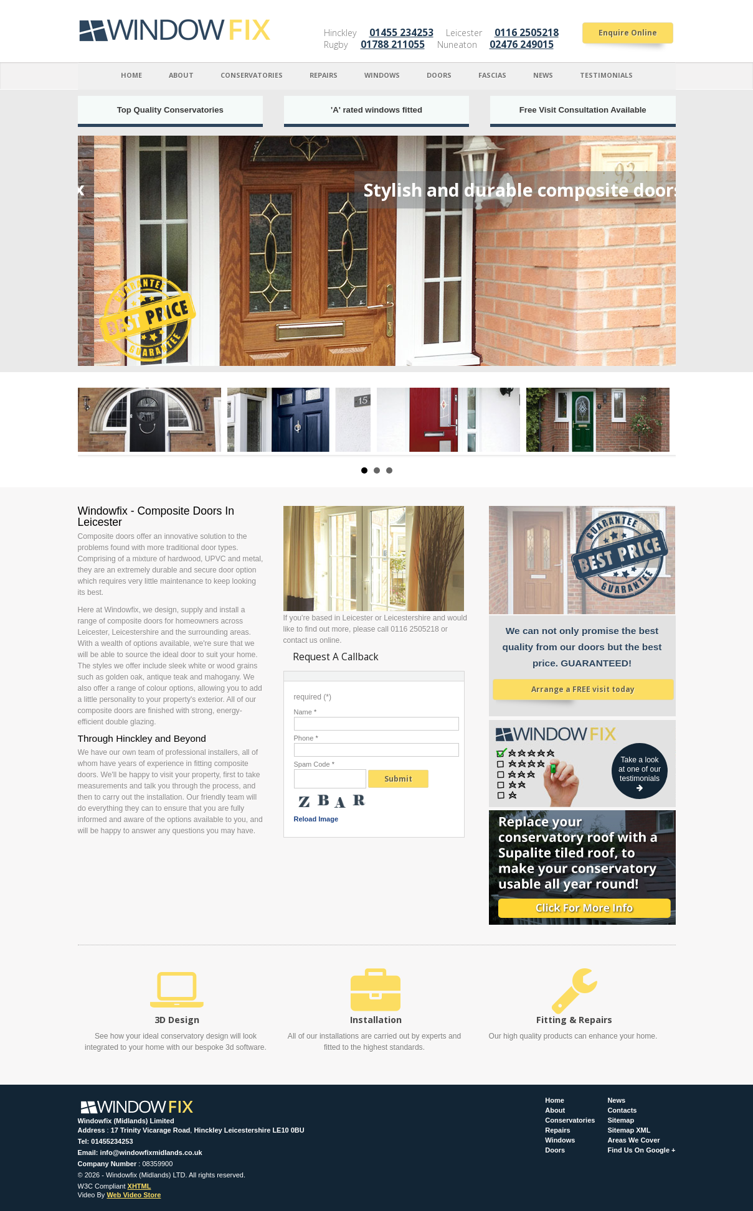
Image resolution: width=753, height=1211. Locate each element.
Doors (439, 75)
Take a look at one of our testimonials (639, 773)
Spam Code (314, 764)
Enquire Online (628, 32)
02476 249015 (522, 44)
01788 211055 (393, 44)
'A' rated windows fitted (376, 110)
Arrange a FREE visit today (583, 689)
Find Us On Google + (641, 1150)
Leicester (464, 33)
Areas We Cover (633, 1140)
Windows (382, 75)
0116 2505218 (527, 32)
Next (660, 420)
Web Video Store (134, 1195)
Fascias (492, 75)
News (543, 75)
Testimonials (606, 75)
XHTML (139, 1186)
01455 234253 (401, 32)
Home (131, 75)
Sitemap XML (628, 1130)
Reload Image (316, 819)
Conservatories (251, 75)
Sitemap (620, 1120)
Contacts (622, 1110)
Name (305, 712)
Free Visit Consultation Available (582, 110)
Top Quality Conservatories (170, 110)
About (181, 75)
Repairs (324, 75)
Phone (306, 738)
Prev (94, 420)
